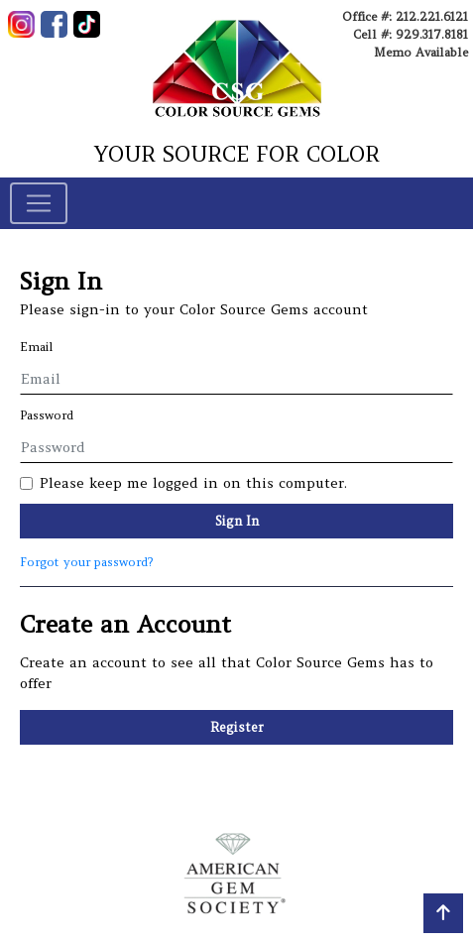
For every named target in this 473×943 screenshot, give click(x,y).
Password (46, 415)
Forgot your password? (86, 561)
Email (37, 346)
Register (237, 727)
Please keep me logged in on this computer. (193, 483)
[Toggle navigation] (38, 203)
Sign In (237, 521)
